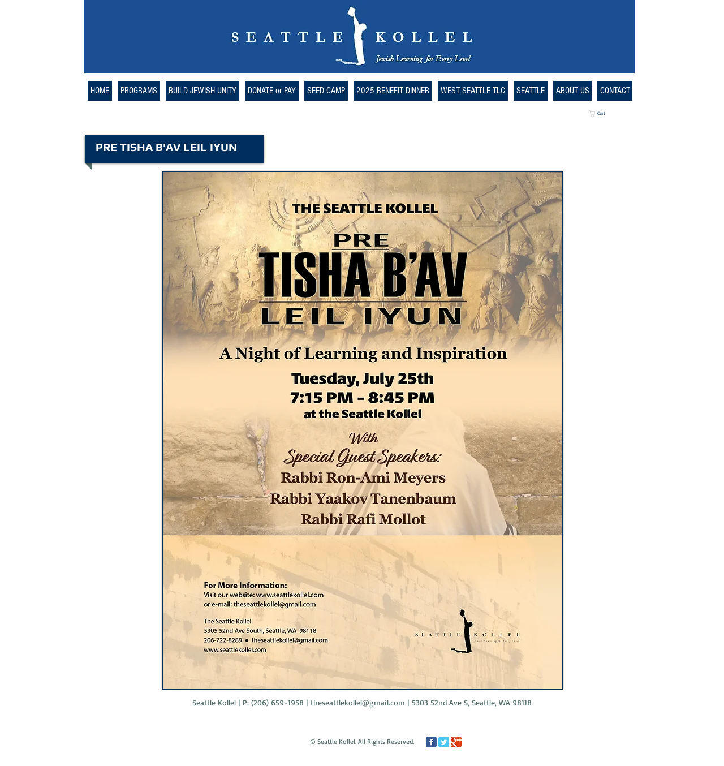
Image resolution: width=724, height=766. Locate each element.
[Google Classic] (456, 742)
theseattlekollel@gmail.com (358, 702)
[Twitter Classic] (443, 742)
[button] (473, 91)
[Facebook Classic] (431, 742)
